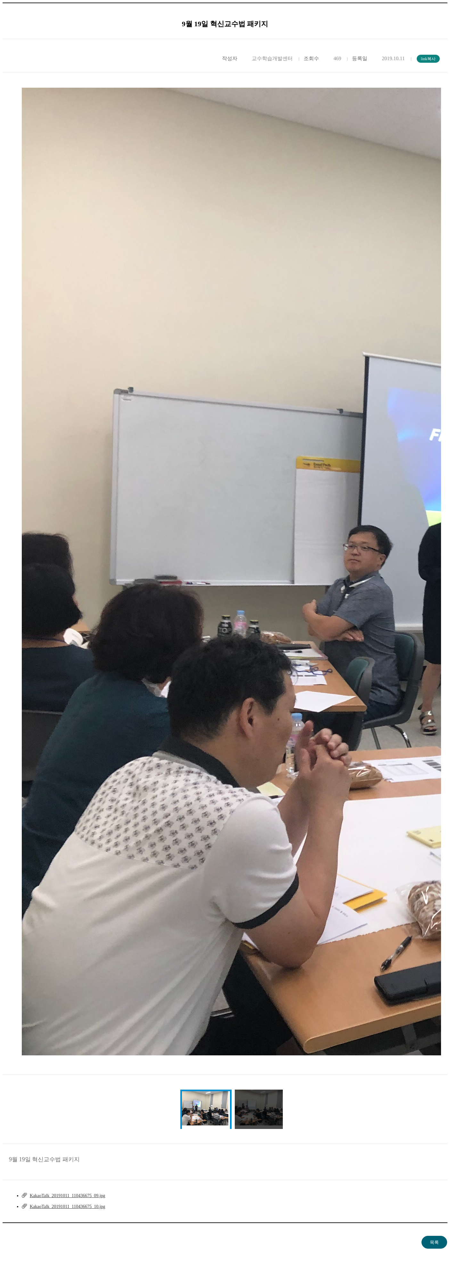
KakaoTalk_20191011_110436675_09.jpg (67, 1195)
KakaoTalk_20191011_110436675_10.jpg (67, 1206)
